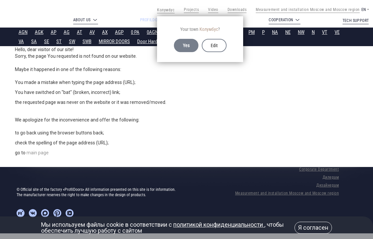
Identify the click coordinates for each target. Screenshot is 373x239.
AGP (119, 32)
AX (105, 32)
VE (337, 32)
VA (21, 41)
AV (92, 32)
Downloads (237, 9)
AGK (39, 32)
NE (288, 32)
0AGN (152, 32)
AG (67, 32)
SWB (86, 41)
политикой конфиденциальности (218, 224)
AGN (23, 32)
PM (251, 32)
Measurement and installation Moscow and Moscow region (308, 9)
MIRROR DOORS (114, 41)
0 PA (135, 32)
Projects (191, 9)
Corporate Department (319, 169)
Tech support (356, 20)
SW (72, 41)
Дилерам (331, 177)
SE (46, 41)
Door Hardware (152, 41)
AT (79, 32)
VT (324, 32)
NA (275, 32)
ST (59, 41)
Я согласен (313, 227)
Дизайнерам (327, 185)
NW (301, 32)
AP (53, 32)
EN (363, 9)
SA (34, 41)
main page (38, 152)
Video (213, 9)
